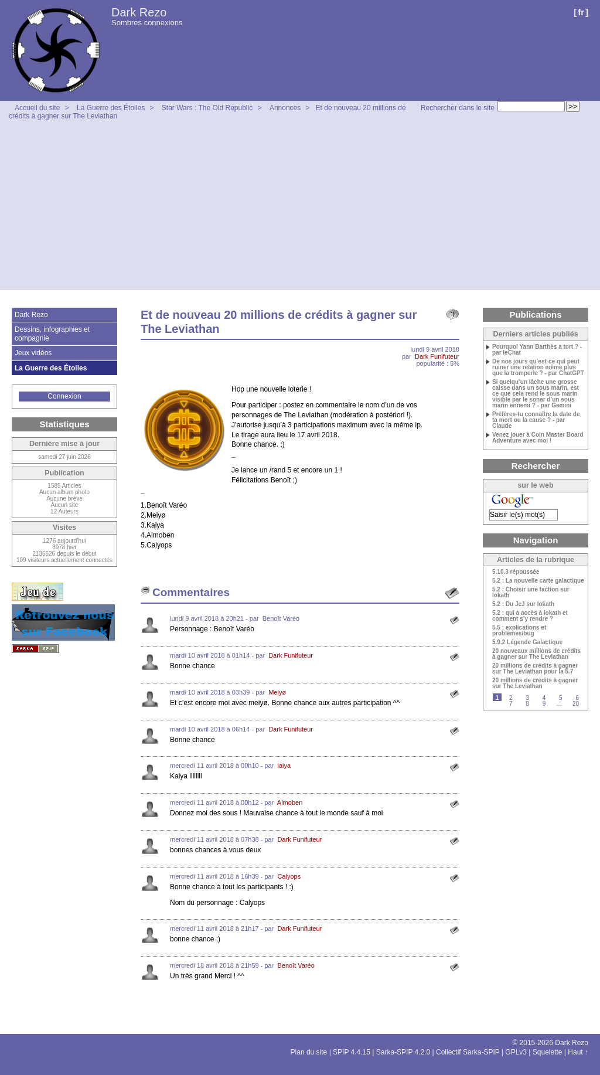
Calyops (289, 876)
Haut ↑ (578, 1052)
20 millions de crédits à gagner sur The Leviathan (535, 683)
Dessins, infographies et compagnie (52, 333)
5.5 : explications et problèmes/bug (519, 631)
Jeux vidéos (33, 353)
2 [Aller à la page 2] (511, 698)
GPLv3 (516, 1052)
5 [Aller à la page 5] (560, 698)
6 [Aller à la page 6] (577, 698)
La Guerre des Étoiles (111, 108)
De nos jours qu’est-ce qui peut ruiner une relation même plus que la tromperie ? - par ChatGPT (538, 367)
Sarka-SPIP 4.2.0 (403, 1052)
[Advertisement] (300, 208)
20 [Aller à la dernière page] (575, 703)
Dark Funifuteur (437, 356)
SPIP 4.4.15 (351, 1052)
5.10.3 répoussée (516, 572)
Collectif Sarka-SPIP (468, 1052)
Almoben (289, 802)
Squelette (547, 1052)
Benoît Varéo (295, 965)
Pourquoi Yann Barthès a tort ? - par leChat (537, 350)
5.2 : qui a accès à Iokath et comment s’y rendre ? (530, 616)
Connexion (64, 396)
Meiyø (277, 692)
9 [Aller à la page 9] (544, 703)
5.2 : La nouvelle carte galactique (538, 581)
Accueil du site (37, 108)
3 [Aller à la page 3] (527, 698)
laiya (284, 765)
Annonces (285, 108)
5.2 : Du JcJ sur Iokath (523, 604)
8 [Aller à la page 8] (527, 703)
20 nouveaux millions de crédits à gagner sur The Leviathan (536, 654)
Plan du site (309, 1052)
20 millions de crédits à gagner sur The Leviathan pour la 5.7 (535, 669)
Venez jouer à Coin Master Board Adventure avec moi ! (538, 438)
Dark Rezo (138, 12)
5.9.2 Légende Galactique (527, 642)
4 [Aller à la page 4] (544, 698)
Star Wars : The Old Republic (207, 108)
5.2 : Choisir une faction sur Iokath (531, 592)
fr (581, 12)
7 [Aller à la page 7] (511, 703)
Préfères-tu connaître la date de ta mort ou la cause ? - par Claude (536, 420)
